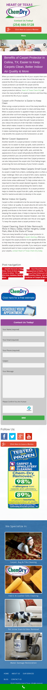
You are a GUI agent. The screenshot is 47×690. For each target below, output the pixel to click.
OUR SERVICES (28, 673)
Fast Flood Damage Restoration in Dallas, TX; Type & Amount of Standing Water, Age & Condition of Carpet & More (36, 274)
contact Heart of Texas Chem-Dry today (27, 251)
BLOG (6, 679)
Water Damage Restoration (23, 663)
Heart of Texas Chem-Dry (31, 90)
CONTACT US (16, 679)
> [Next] (44, 44)
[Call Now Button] (23, 687)
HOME (6, 673)
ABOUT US (16, 673)
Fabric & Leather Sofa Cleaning (23, 596)
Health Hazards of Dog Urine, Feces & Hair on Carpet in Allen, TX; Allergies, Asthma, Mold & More (13, 273)
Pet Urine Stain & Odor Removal (23, 629)
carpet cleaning (31, 237)
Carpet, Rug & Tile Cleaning (23, 562)
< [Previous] (2, 44)
